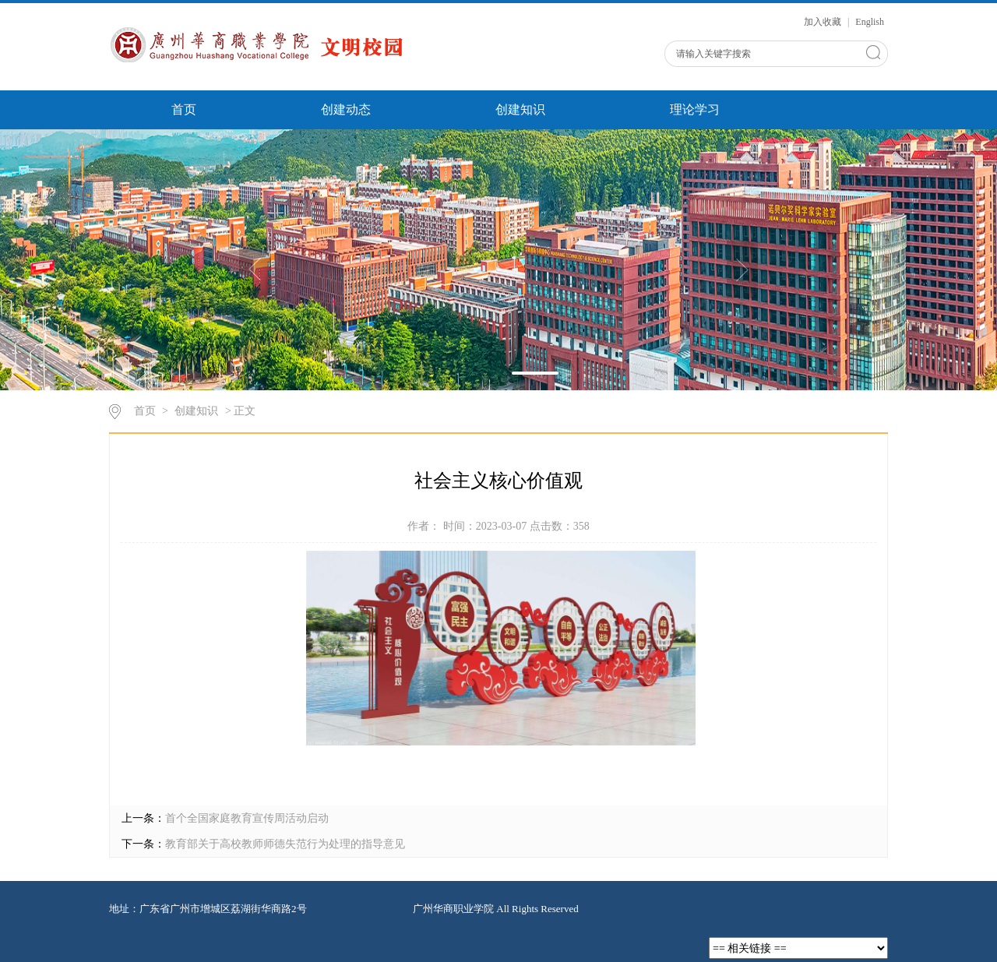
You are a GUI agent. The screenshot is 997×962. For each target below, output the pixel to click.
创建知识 (520, 109)
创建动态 (346, 109)
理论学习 (695, 109)
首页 (183, 109)
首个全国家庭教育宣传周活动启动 (247, 818)
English (869, 21)
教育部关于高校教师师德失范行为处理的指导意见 (285, 844)
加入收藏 (824, 21)
